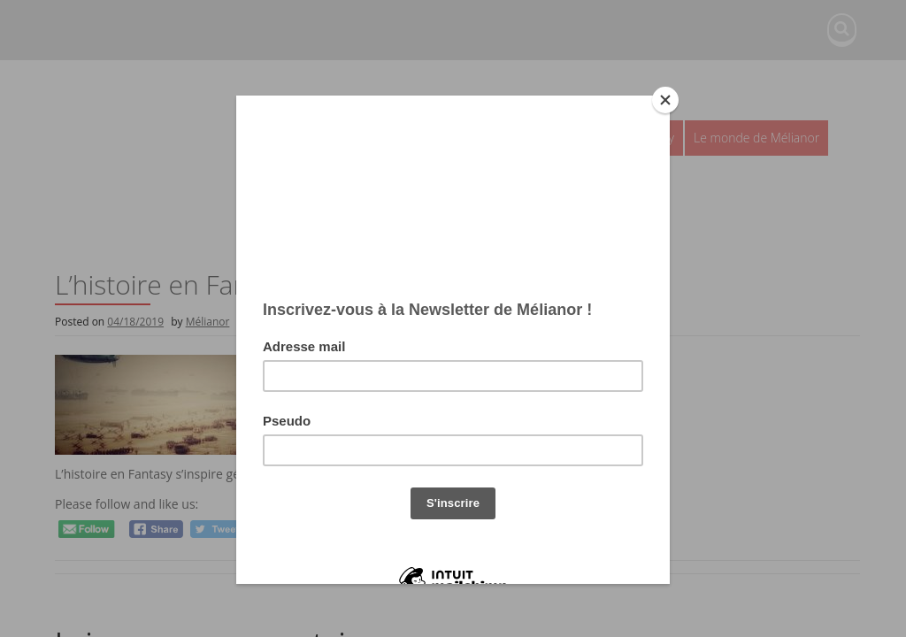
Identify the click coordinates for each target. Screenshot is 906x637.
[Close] (665, 100)
